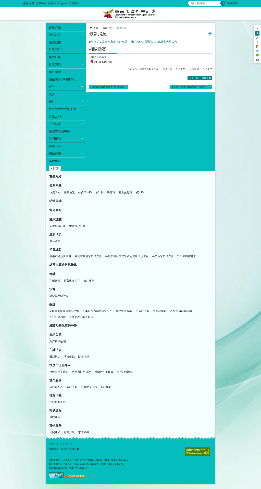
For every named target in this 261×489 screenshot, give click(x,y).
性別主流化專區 (60, 365)
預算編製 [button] (55, 72)
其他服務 (55, 425)
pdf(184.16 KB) (103, 61)
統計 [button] (52, 101)
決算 (52, 289)
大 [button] (257, 38)
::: (1, 1)
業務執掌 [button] (55, 35)
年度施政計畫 (57, 226)
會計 (52, 274)
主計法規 (55, 350)
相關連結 (54, 432)
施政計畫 (55, 219)
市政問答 (83, 432)
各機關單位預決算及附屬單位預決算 (126, 256)
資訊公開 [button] (55, 116)
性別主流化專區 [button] (59, 131)
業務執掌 (55, 185)
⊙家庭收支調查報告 (81, 317)
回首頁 (52, 3)
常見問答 (55, 49)
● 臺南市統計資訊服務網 (64, 311)
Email (257, 59)
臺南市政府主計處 (130, 13)
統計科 (140, 192)
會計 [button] (52, 86)
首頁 (95, 27)
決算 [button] (52, 94)
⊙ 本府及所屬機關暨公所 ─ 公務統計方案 (107, 311)
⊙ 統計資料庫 (57, 317)
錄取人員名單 (99, 57)
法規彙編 (69, 356)
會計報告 (89, 280)
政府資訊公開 (57, 341)
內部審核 (54, 280)
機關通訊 (69, 192)
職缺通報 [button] (55, 153)
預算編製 (55, 249)
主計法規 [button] (55, 124)
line (257, 55)
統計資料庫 (56, 387)
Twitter (257, 51)
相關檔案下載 (57, 402)
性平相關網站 (125, 371)
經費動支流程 (72, 280)
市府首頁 (74, 3)
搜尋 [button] (222, 3)
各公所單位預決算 (163, 256)
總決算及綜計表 (58, 295)
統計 (52, 304)
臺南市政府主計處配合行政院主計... (190, 87)
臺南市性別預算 (103, 371)
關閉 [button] (56, 168)
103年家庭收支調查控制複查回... (109, 87)
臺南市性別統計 (81, 371)
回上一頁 (193, 78)
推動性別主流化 (58, 371)
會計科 (99, 192)
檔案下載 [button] (55, 146)
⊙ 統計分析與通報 (181, 311)
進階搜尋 (232, 3)
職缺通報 (55, 410)
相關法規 (69, 432)
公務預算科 (85, 192)
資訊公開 (55, 335)
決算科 (111, 192)
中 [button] (257, 33)
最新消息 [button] (55, 64)
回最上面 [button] (206, 78)
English (62, 3)
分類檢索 (41, 3)
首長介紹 (55, 27)
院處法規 (83, 356)
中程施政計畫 (77, 226)
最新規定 (54, 356)
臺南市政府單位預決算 (88, 256)
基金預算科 (125, 192)
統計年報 (106, 387)
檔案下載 (55, 395)
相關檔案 (97, 49)
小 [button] (257, 29)
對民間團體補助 (186, 256)
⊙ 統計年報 (160, 311)
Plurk (257, 46)
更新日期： (55, 444)
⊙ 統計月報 (142, 311)
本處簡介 (54, 192)
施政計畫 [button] (55, 57)
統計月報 (72, 387)
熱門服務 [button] (55, 138)
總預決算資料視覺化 (62, 79)
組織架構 (55, 42)
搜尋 (191, 2)
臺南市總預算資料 (60, 256)
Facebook (257, 42)
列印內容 (210, 33)
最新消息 (107, 27)
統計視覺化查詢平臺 (62, 109)
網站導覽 (28, 3)
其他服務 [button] (55, 161)
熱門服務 (55, 380)
